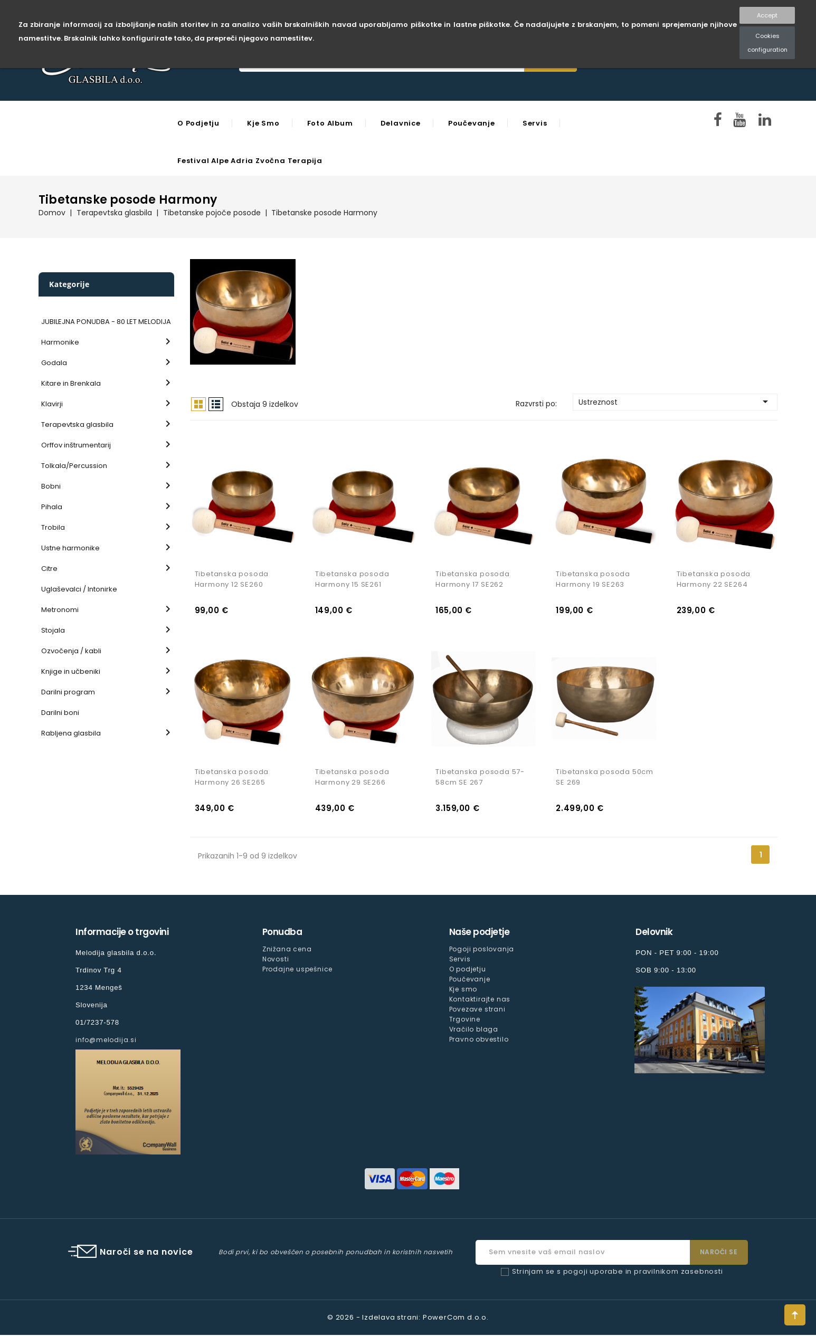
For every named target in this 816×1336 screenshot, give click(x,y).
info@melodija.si (106, 1041)
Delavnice (401, 123)
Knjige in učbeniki (70, 671)
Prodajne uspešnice (297, 970)
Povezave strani (477, 1010)
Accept (767, 15)
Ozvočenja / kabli (71, 651)
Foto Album (330, 123)
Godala (54, 363)
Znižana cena (287, 950)
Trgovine (464, 1020)
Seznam (216, 404)
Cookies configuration (767, 43)
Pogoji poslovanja (482, 950)
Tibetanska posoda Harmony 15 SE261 (352, 579)
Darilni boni (60, 713)
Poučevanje (471, 123)
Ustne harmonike (70, 548)
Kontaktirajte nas (480, 1000)
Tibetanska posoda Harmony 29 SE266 (352, 778)
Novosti (275, 960)
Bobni (51, 486)
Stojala (53, 630)
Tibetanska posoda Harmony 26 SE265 (232, 778)
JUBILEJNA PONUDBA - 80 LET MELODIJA (106, 322)
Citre (49, 569)
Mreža (198, 404)
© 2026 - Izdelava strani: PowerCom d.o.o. (408, 1318)
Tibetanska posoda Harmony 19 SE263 (593, 579)
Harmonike (60, 342)
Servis (535, 123)
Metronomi (60, 610)
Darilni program (68, 692)
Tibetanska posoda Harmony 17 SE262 (472, 579)
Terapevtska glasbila (77, 424)
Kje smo (263, 123)
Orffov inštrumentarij (76, 445)
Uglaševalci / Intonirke (79, 589)
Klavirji (52, 404)
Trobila (53, 527)
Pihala (51, 507)
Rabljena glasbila (71, 733)
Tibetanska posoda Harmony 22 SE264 (714, 579)
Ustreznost (675, 401)
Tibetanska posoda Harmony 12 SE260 (232, 579)
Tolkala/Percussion (74, 466)
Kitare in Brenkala (71, 383)
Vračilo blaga (473, 1030)
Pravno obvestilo (479, 1040)
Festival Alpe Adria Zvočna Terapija (249, 161)
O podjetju (198, 123)
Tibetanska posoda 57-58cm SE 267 (480, 778)
